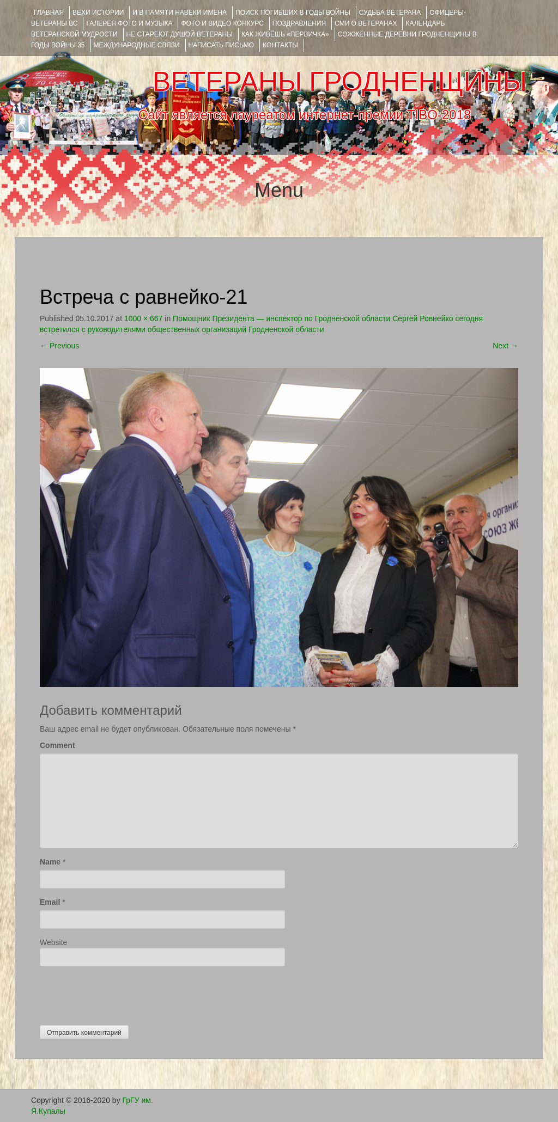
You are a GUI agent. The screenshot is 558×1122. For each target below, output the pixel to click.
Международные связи (137, 45)
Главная (49, 12)
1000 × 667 (143, 318)
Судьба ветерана (390, 12)
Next (505, 345)
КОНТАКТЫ (280, 45)
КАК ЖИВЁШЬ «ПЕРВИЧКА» (285, 34)
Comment (57, 745)
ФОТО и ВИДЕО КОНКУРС (222, 23)
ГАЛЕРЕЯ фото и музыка (129, 23)
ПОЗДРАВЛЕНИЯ (299, 23)
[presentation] (122, 993)
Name (50, 861)
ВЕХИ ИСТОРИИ (98, 12)
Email (50, 902)
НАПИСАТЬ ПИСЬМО (221, 45)
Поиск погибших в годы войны (292, 12)
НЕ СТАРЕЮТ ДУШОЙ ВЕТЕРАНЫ (179, 34)
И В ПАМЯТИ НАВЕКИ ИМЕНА (179, 12)
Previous (59, 345)
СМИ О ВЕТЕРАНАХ (366, 23)
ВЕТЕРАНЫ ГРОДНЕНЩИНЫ (340, 81)
